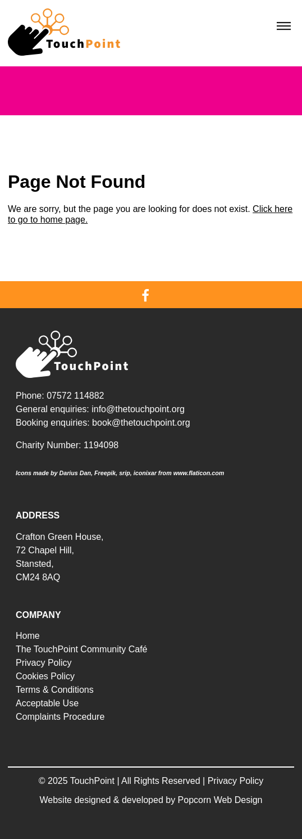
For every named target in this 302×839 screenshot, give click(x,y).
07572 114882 (75, 395)
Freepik (105, 473)
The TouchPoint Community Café (81, 649)
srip (124, 473)
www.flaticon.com (199, 473)
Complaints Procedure (60, 716)
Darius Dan (75, 473)
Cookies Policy (45, 676)
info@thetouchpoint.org (138, 409)
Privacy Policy (44, 662)
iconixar (145, 473)
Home (28, 635)
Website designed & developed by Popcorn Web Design (151, 800)
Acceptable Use (47, 703)
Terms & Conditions (55, 689)
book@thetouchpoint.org (141, 422)
